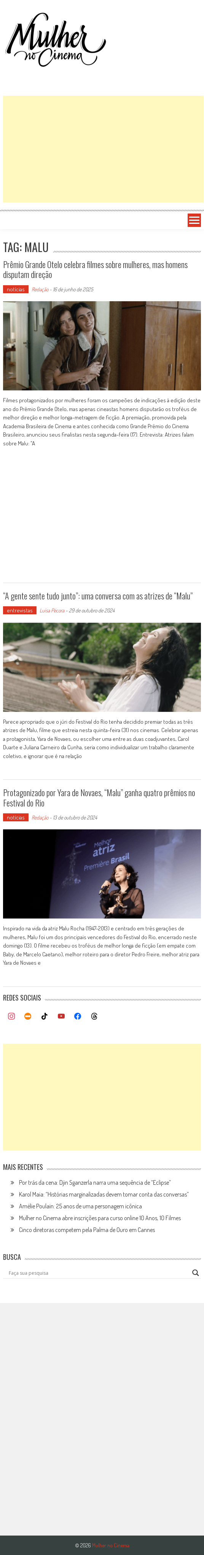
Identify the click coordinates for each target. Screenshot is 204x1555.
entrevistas (20, 610)
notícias (16, 289)
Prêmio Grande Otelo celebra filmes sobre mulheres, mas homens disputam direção (95, 269)
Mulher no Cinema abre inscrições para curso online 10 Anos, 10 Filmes (100, 1218)
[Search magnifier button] (195, 1272)
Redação (40, 289)
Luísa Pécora (52, 610)
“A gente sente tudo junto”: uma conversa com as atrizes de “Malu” (98, 596)
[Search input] (98, 1272)
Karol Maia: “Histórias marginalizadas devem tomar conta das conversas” (104, 1194)
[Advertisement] (103, 149)
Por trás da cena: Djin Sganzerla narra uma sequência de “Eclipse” (95, 1182)
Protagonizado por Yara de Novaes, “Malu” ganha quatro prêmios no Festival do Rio (99, 797)
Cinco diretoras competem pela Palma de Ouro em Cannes (87, 1230)
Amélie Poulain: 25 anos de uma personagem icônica (80, 1206)
